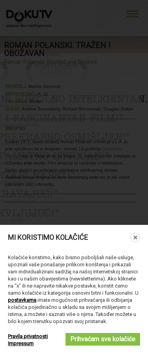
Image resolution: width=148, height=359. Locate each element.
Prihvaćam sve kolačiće (102, 339)
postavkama (22, 300)
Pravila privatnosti (28, 336)
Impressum (21, 343)
